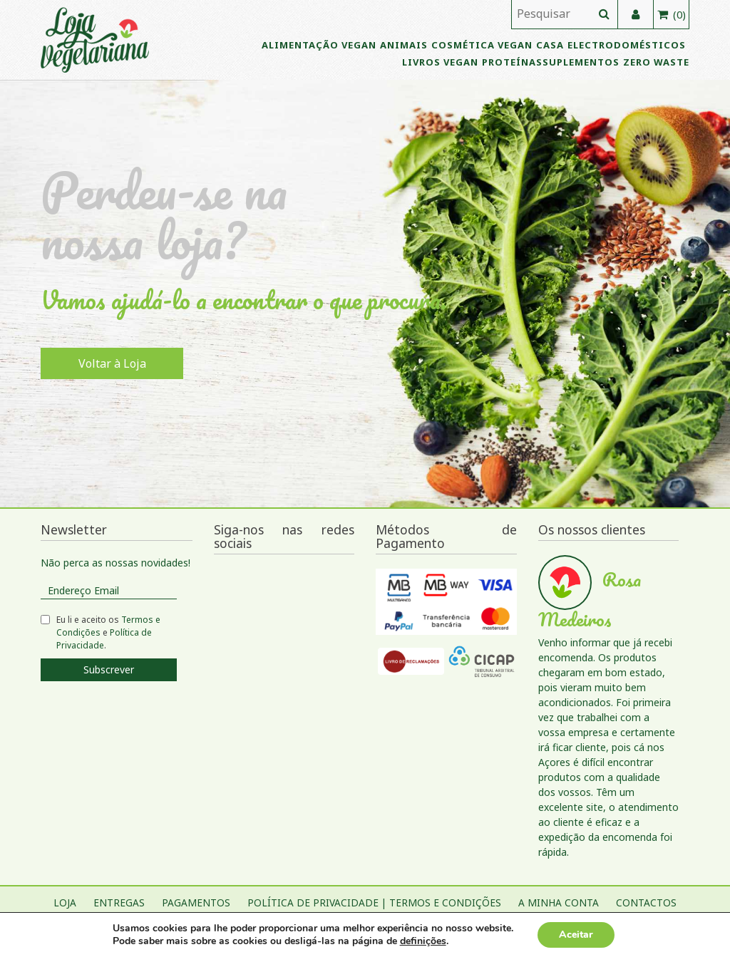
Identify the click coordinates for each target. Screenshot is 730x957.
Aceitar (576, 934)
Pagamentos (196, 902)
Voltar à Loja (112, 363)
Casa (550, 44)
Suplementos (581, 62)
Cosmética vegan (482, 44)
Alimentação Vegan (319, 44)
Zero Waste (656, 62)
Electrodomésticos (626, 44)
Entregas (119, 902)
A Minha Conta (558, 902)
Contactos (646, 902)
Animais (404, 44)
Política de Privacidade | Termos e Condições (374, 902)
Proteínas (512, 62)
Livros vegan (440, 62)
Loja (64, 902)
